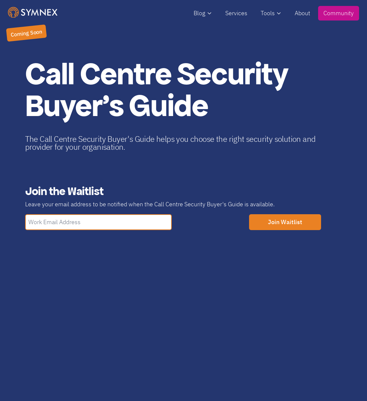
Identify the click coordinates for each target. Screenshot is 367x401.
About (302, 13)
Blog (203, 13)
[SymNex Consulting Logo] (32, 12)
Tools (271, 13)
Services (236, 13)
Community (338, 13)
